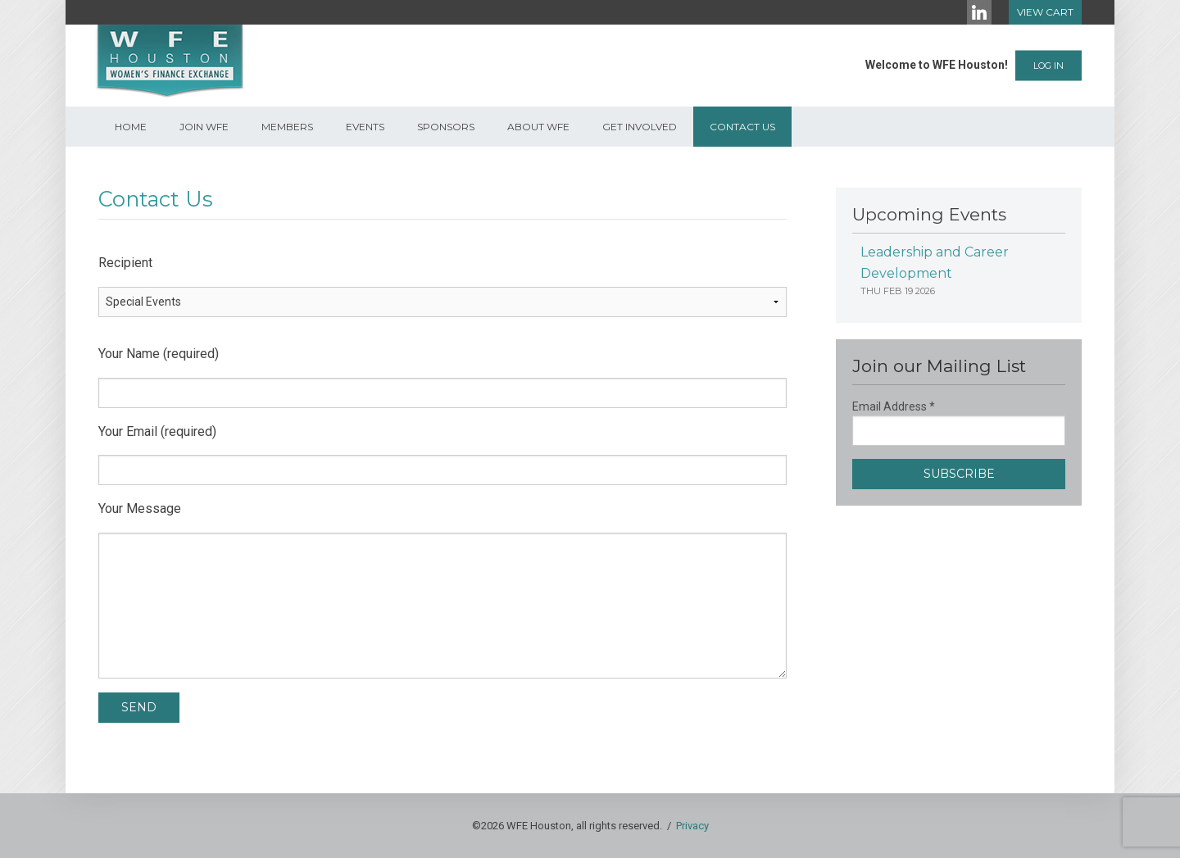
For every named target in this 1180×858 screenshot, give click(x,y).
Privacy (692, 825)
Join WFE (204, 126)
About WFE (538, 126)
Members (287, 126)
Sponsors (445, 126)
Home (131, 126)
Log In (1048, 65)
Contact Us (742, 126)
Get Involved (639, 126)
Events (365, 126)
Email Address (893, 406)
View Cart (1045, 12)
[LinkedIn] (979, 12)
